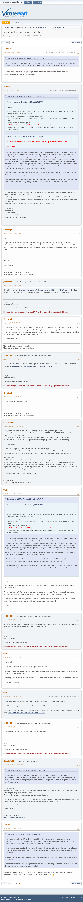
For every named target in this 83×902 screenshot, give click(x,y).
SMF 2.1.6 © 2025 (6, 897)
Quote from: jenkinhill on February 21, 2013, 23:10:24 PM (25, 58)
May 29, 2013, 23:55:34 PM (11, 90)
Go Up (4, 883)
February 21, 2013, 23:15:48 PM (12, 52)
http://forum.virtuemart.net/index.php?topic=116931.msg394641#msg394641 (45, 290)
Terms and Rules (70, 897)
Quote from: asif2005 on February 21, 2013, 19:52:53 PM (25, 96)
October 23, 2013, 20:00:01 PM (12, 727)
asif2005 (7, 49)
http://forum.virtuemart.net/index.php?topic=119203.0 (26, 712)
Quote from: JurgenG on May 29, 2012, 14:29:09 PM (25, 102)
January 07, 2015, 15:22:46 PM (12, 828)
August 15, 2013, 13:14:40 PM (12, 323)
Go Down (5, 42)
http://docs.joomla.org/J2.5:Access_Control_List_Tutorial (32, 366)
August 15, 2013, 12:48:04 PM (12, 233)
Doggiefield (8, 761)
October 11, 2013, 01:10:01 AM (12, 657)
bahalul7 (7, 87)
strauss (6, 825)
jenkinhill (7, 282)
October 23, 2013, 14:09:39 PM (12, 696)
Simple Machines (17, 897)
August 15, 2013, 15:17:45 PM (12, 359)
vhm (5, 490)
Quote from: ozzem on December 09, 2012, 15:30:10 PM (26, 137)
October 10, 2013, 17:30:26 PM (12, 493)
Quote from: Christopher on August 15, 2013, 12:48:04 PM (26, 770)
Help (63, 897)
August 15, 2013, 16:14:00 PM (12, 396)
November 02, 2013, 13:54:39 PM (13, 764)
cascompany (9, 422)
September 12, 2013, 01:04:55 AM (13, 426)
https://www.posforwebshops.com (14, 818)
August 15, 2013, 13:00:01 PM (12, 285)
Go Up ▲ (79, 897)
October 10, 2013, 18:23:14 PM (12, 620)
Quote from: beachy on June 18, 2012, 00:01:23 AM (23, 834)
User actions (75, 42)
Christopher (8, 230)
